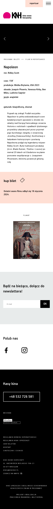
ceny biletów (9, 444)
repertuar (34, 3)
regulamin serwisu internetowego (20, 437)
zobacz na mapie (11, 473)
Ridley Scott (13, 73)
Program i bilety (12, 59)
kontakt (7, 447)
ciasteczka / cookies (13, 450)
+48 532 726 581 (21, 397)
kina (16, 440)
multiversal (37, 497)
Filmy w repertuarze (35, 59)
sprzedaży (24, 440)
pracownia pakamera (20, 497)
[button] (48, 38)
